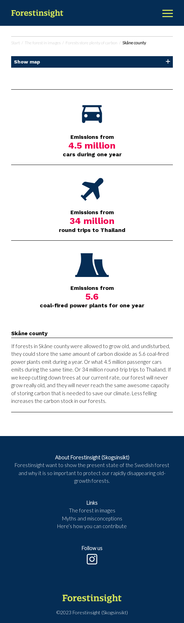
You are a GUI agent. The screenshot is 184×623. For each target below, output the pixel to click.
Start (15, 42)
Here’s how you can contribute (92, 526)
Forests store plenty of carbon (91, 42)
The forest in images (43, 42)
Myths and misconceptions (92, 518)
